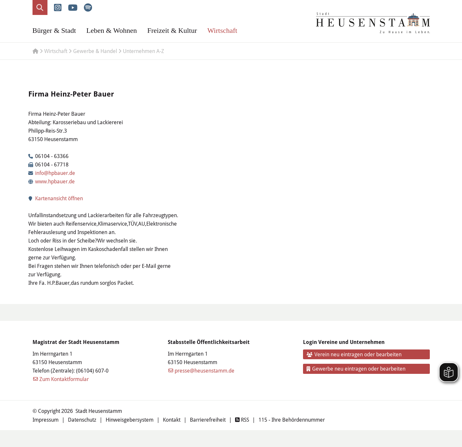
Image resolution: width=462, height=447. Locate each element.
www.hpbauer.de (55, 181)
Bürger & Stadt (54, 30)
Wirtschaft (222, 30)
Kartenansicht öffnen (55, 198)
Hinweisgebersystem (129, 419)
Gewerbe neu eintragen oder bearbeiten (356, 368)
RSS (242, 419)
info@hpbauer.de (55, 172)
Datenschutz (82, 419)
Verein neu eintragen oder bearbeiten (354, 354)
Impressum (46, 419)
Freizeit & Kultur (172, 30)
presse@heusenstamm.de (204, 370)
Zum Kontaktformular (64, 378)
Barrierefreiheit (208, 419)
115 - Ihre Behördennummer (291, 419)
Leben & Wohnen (111, 30)
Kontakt (171, 419)
